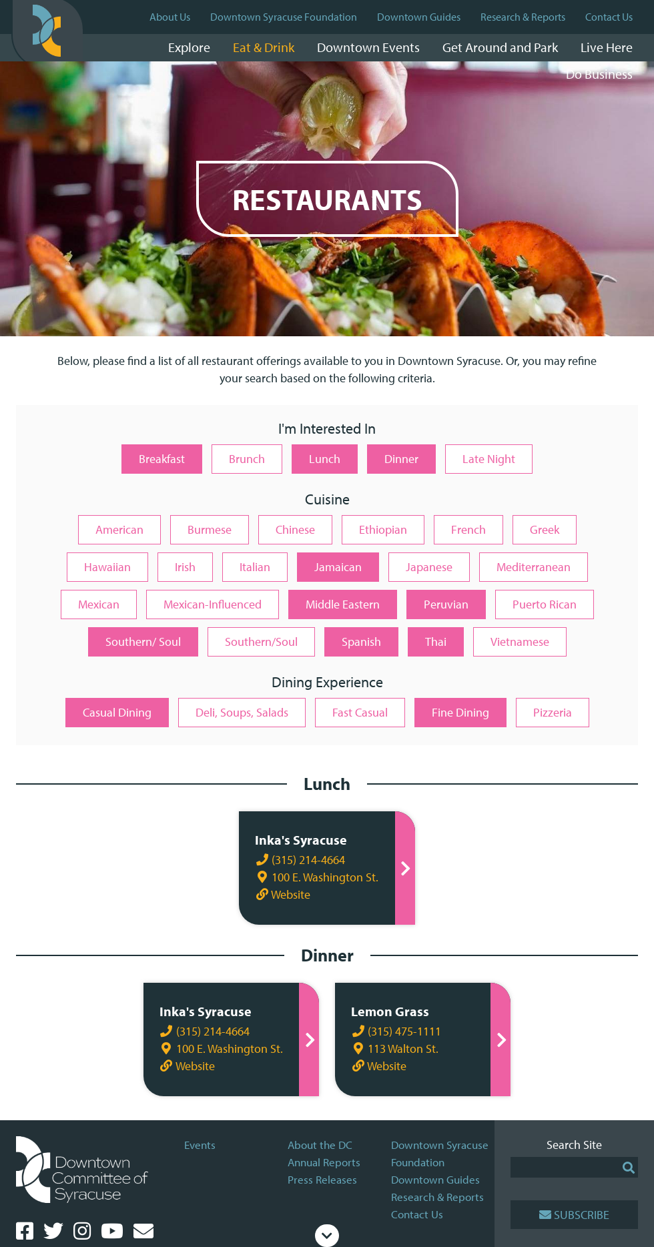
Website (281, 894)
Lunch (324, 458)
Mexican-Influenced (213, 604)
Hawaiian (107, 566)
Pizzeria (552, 712)
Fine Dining (460, 712)
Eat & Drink (263, 47)
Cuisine (327, 500)
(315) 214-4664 (299, 859)
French (468, 529)
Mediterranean (534, 566)
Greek (544, 529)
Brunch (247, 458)
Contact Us (609, 16)
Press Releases (322, 1179)
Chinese (295, 529)
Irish (185, 566)
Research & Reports (522, 16)
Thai (435, 641)
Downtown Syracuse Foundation (283, 16)
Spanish (361, 641)
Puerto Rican (545, 604)
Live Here (607, 47)
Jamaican (338, 566)
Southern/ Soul (143, 641)
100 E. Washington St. (315, 877)
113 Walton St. (394, 1048)
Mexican (98, 604)
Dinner (401, 458)
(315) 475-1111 (396, 1031)
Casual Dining (117, 712)
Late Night (488, 458)
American (119, 529)
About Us (169, 16)
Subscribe (574, 1214)
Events (200, 1145)
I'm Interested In (327, 429)
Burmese (210, 529)
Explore (189, 47)
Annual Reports (324, 1162)
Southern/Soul (261, 641)
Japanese (429, 566)
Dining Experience (327, 683)
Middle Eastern (343, 604)
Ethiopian (383, 529)
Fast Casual (360, 712)
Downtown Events (368, 47)
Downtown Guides (418, 16)
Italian (255, 566)
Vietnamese (519, 641)
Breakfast (162, 458)
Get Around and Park (500, 47)
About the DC (320, 1145)
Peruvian (446, 604)
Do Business (599, 73)
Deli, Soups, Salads (242, 712)
